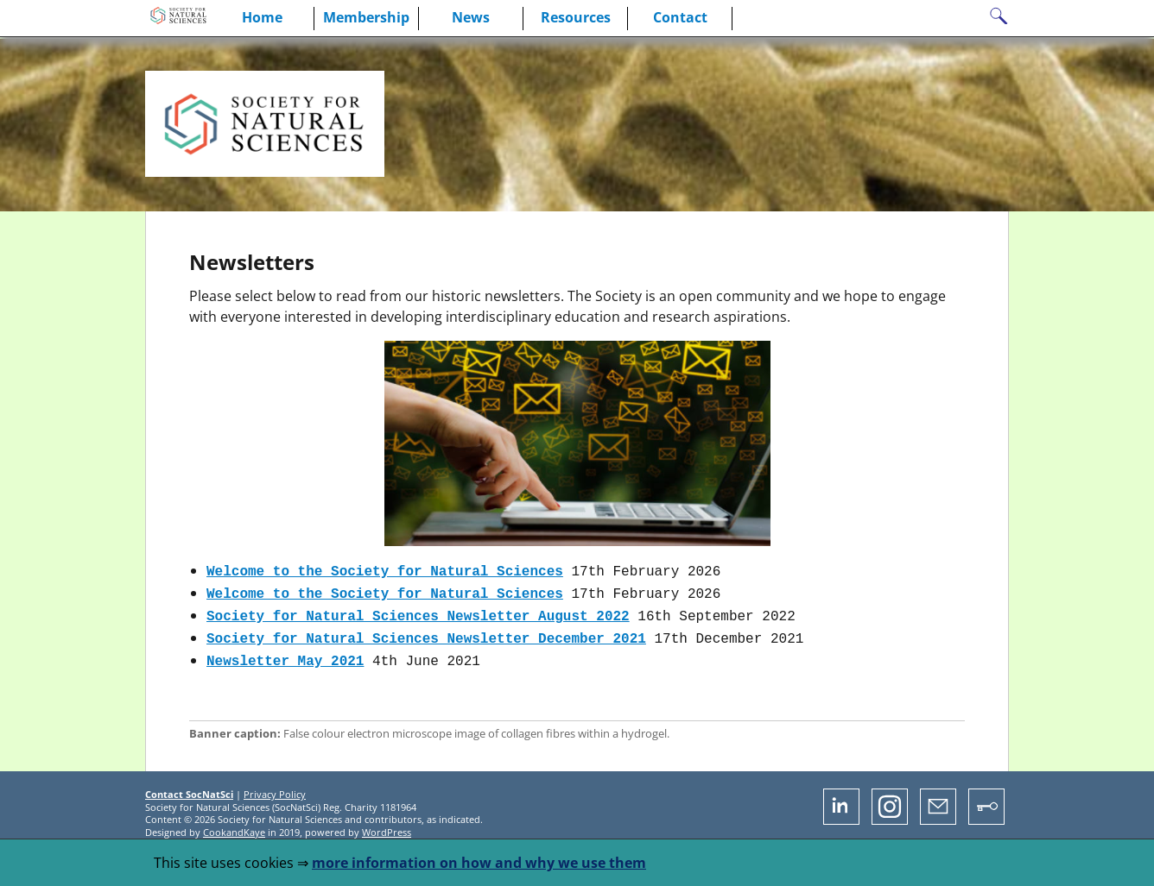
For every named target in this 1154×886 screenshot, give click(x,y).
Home (262, 17)
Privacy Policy (275, 785)
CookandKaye (234, 823)
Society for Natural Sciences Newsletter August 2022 (418, 611)
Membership (366, 17)
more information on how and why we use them (479, 862)
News (471, 17)
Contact (680, 17)
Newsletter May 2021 (285, 653)
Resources (576, 17)
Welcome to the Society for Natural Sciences (384, 570)
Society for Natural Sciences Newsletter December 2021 (426, 632)
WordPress (386, 823)
